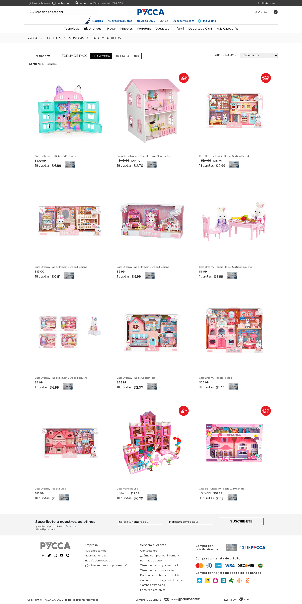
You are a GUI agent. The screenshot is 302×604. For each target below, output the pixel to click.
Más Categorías (227, 28)
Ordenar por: (225, 55)
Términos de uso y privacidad (159, 564)
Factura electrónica (153, 589)
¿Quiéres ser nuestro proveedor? (106, 564)
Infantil (179, 28)
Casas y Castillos (106, 38)
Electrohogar (93, 28)
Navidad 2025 (146, 20)
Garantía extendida (152, 584)
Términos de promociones (157, 569)
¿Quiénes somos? (96, 550)
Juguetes (162, 28)
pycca (32, 38)
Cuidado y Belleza (183, 20)
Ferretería (144, 28)
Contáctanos (148, 550)
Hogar (111, 28)
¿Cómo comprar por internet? (159, 554)
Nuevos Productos (120, 20)
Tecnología (72, 28)
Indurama (209, 20)
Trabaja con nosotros (98, 559)
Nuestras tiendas (95, 554)
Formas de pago (151, 559)
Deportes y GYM (200, 28)
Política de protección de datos (160, 574)
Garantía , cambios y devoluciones (162, 579)
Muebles (126, 28)
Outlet (164, 20)
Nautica (97, 20)
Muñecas (76, 38)
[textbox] (62, 12)
